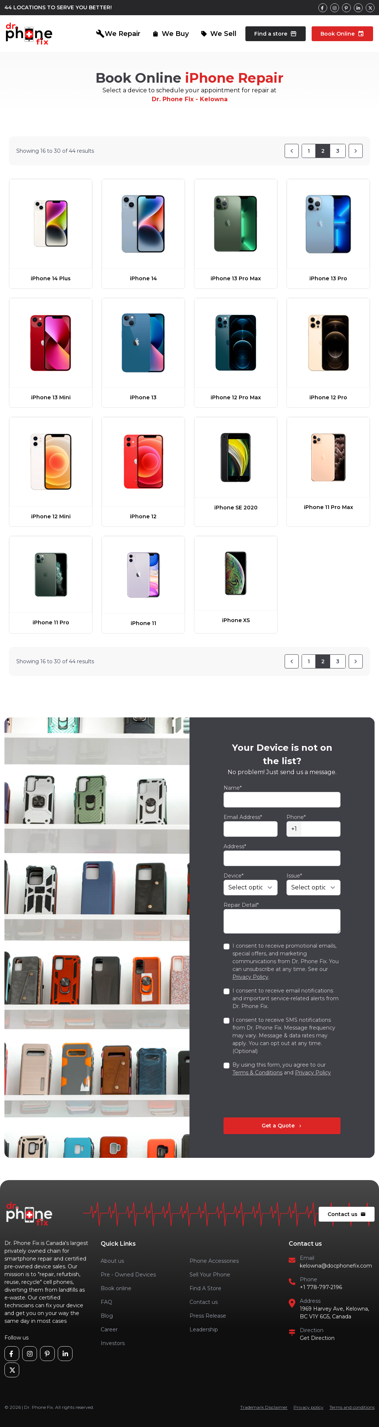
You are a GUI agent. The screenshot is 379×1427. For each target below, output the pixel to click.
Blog (107, 1315)
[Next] (356, 151)
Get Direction (317, 1338)
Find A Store (205, 1288)
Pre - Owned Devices (128, 1274)
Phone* (296, 817)
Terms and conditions (352, 1407)
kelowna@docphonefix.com (336, 1265)
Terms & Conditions (257, 1072)
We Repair (118, 33)
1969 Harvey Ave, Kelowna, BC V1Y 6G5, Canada (334, 1312)
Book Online (342, 33)
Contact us (347, 1214)
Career (109, 1329)
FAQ (106, 1302)
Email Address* (243, 817)
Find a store (275, 33)
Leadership (204, 1329)
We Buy (170, 33)
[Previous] (292, 151)
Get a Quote (282, 1125)
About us (112, 1261)
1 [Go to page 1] (309, 151)
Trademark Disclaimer (264, 1407)
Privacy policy (308, 1407)
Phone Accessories (214, 1261)
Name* (233, 787)
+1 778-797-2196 (321, 1287)
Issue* (294, 875)
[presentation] (280, 1097)
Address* (235, 846)
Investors (113, 1343)
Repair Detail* (241, 905)
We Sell (219, 33)
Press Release (208, 1315)
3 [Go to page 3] (337, 151)
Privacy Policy (250, 977)
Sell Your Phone (210, 1274)
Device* (234, 875)
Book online (116, 1288)
